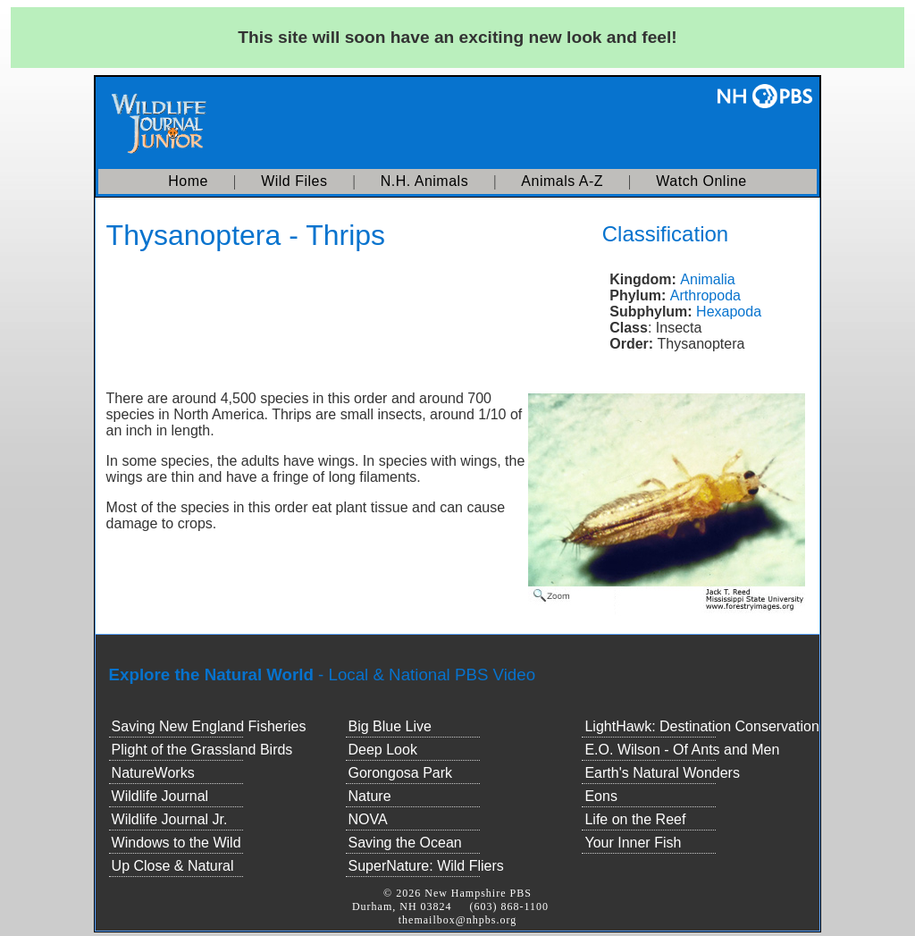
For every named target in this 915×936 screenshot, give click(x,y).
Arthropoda (705, 295)
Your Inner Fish (632, 842)
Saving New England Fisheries (209, 726)
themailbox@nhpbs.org (458, 920)
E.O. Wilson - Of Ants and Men (681, 749)
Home (188, 181)
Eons (600, 796)
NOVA (368, 819)
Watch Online (701, 181)
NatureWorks (153, 772)
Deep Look (382, 749)
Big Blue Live (390, 726)
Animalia (707, 279)
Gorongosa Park (400, 772)
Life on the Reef (634, 819)
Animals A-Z (562, 181)
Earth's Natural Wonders (662, 772)
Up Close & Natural (173, 865)
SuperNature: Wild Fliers (426, 865)
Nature (369, 796)
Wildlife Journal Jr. (170, 819)
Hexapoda (728, 311)
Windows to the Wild (176, 842)
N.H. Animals (424, 181)
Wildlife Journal (160, 796)
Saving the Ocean (405, 842)
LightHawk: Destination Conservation (701, 726)
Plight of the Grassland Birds (202, 749)
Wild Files (294, 181)
